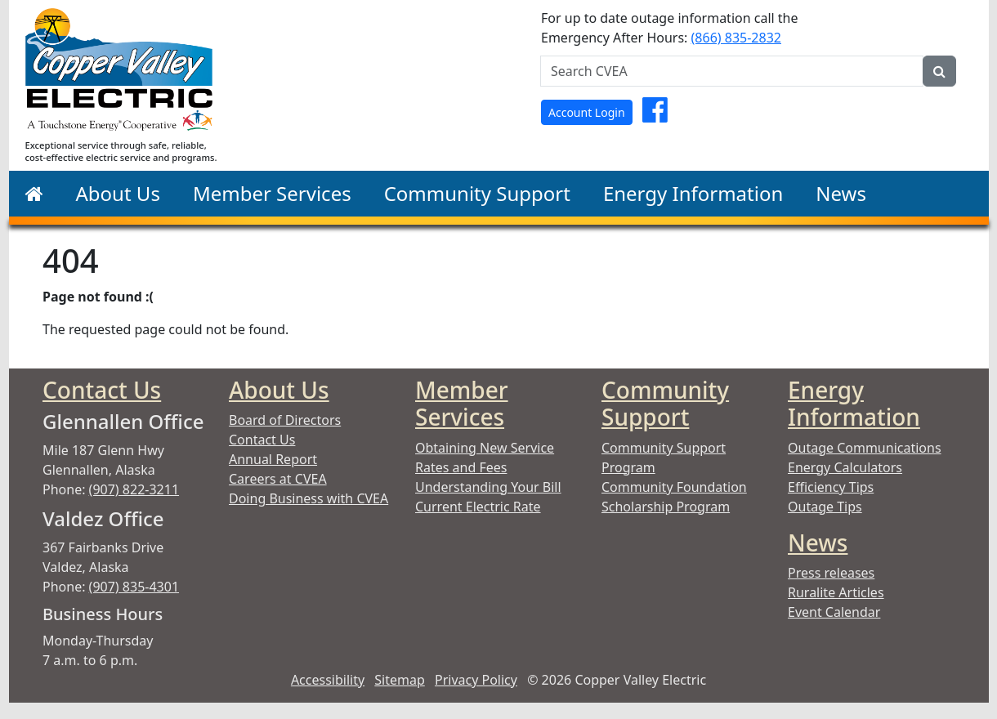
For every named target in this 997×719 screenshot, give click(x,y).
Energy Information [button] (693, 193)
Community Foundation (674, 487)
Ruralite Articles (836, 592)
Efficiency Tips (831, 487)
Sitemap (399, 680)
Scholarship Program (665, 507)
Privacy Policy (476, 680)
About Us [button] (118, 193)
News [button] (841, 193)
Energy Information (854, 403)
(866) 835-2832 (736, 38)
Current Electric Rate (478, 507)
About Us (279, 389)
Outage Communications (864, 448)
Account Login (586, 112)
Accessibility (327, 680)
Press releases (831, 573)
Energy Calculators (845, 467)
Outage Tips (825, 507)
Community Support (665, 403)
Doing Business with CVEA (308, 498)
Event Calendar (834, 612)
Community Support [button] (477, 193)
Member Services (461, 403)
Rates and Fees (461, 467)
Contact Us (101, 389)
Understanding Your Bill (488, 487)
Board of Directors (285, 420)
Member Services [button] (272, 193)
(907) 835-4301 (134, 587)
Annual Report (273, 459)
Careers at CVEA (278, 479)
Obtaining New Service (484, 448)
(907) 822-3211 (134, 489)
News (817, 542)
